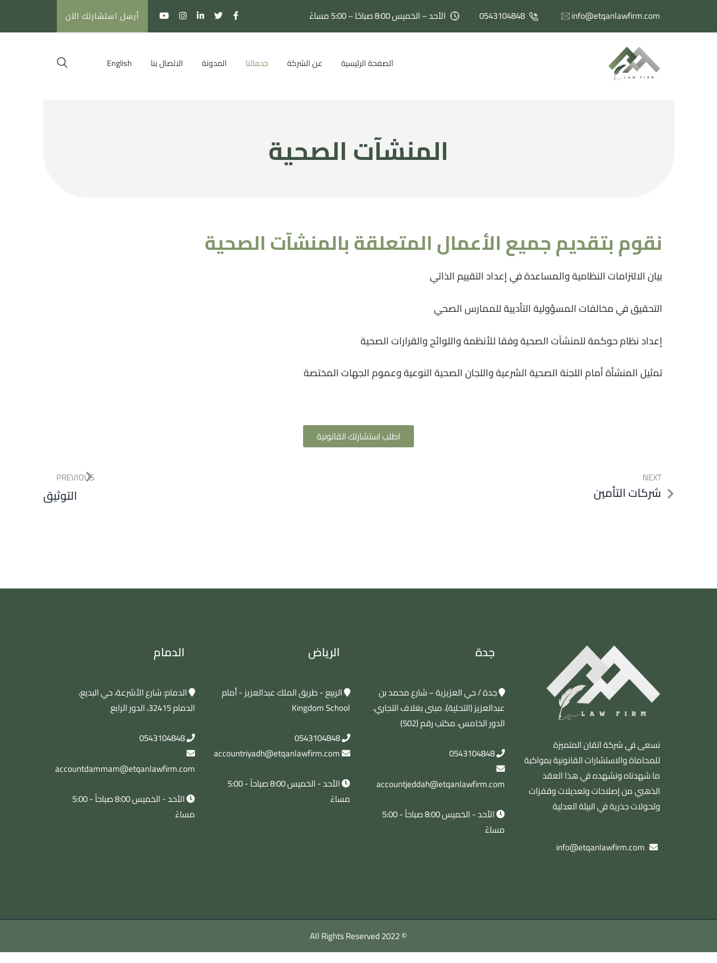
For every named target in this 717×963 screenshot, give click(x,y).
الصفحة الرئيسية (367, 63)
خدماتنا (257, 63)
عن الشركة (304, 63)
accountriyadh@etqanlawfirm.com (277, 753)
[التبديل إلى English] (119, 63)
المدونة (214, 63)
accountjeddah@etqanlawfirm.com (440, 784)
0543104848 (502, 15)
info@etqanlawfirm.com (615, 15)
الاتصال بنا (167, 63)
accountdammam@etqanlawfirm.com (125, 768)
